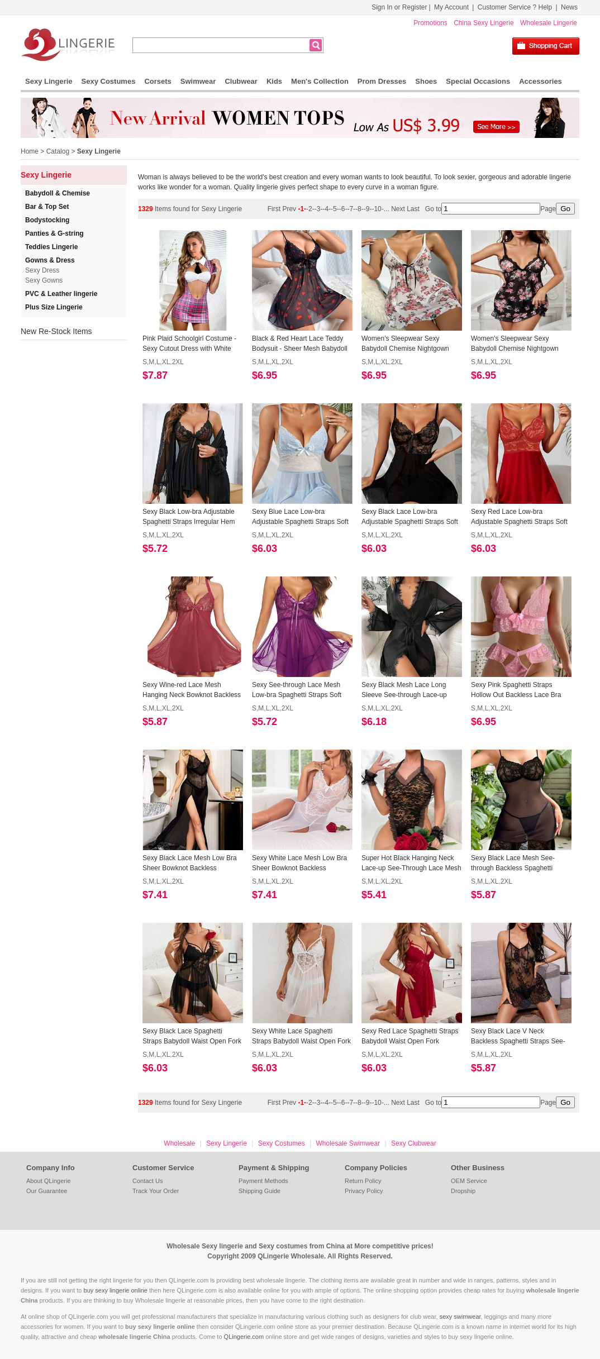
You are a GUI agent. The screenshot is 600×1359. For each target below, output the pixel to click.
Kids (274, 81)
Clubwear (241, 81)
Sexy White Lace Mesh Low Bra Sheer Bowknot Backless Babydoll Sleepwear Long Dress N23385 (299, 863)
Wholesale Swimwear (348, 1143)
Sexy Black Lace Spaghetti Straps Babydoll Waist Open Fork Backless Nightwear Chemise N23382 (191, 1036)
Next (398, 209)
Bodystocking (47, 220)
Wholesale (179, 1143)
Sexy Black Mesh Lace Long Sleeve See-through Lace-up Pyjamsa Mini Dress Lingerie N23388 (404, 690)
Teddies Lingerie (51, 247)
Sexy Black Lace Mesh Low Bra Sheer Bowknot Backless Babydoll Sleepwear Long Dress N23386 (190, 863)
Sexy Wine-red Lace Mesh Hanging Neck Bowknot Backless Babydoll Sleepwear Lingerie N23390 (191, 690)
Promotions (430, 23)
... (386, 209)
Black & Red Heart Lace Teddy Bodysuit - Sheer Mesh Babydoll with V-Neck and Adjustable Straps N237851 (299, 344)
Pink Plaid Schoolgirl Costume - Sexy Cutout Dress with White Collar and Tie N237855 (189, 344)
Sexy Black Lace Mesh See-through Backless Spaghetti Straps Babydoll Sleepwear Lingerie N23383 (513, 863)
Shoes (426, 81)
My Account (451, 7)
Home (30, 151)
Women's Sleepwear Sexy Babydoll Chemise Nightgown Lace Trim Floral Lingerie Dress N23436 (517, 344)
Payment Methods (263, 1180)
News (569, 7)
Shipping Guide (259, 1191)
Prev (290, 209)
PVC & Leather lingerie (61, 294)
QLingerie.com (244, 1336)
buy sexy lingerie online (115, 1290)
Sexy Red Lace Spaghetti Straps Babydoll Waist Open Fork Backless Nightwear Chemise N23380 (409, 1036)
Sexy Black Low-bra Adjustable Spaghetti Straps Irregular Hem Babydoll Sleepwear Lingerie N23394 (188, 517)
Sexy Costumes (109, 81)
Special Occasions (478, 81)
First (275, 209)
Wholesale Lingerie (548, 23)
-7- (351, 209)
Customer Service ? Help (515, 7)
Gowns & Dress (50, 260)
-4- (326, 209)
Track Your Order (155, 1191)
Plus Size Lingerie (54, 307)
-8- (359, 209)
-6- (343, 209)
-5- (335, 209)
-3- (319, 209)
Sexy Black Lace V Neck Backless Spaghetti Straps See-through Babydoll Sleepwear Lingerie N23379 (518, 1036)
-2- (310, 209)
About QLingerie (48, 1180)
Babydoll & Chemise (57, 193)
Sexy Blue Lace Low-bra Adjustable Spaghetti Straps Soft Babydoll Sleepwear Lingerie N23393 (300, 517)
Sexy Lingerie (49, 81)
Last (414, 209)
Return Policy (363, 1180)
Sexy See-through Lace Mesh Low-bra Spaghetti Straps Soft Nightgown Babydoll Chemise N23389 (296, 690)
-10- (377, 209)
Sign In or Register (399, 7)
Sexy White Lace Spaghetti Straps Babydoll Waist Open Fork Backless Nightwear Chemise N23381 (301, 1036)
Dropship (463, 1191)
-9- (368, 209)
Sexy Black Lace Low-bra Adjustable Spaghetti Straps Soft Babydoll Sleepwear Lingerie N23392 (409, 517)
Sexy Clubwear (413, 1143)
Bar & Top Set (47, 207)
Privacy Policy (364, 1191)
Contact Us (147, 1180)
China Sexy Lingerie (483, 23)
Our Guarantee (46, 1191)
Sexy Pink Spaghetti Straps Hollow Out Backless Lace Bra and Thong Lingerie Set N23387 (518, 690)
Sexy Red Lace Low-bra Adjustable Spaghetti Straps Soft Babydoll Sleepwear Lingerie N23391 (519, 517)
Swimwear (198, 81)
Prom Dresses (382, 81)
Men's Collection (320, 81)
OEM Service (469, 1180)
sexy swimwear (460, 1316)
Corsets (157, 81)
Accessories (540, 81)
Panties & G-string (54, 233)
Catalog (57, 151)
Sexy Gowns (44, 280)
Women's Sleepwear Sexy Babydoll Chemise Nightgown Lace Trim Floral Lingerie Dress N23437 (408, 344)
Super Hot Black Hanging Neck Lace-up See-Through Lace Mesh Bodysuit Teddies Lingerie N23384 (411, 863)
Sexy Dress (42, 270)
